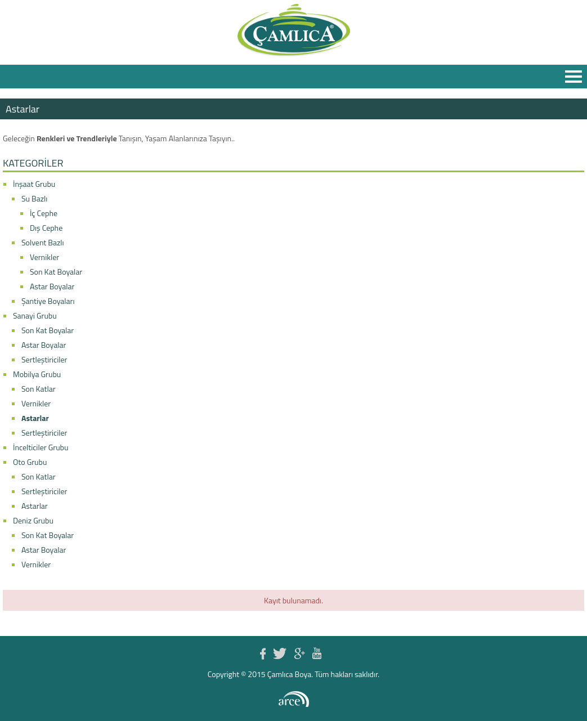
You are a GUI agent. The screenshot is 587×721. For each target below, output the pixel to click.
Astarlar (35, 418)
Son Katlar (38, 389)
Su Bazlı (34, 198)
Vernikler (44, 257)
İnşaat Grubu (34, 184)
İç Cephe (43, 213)
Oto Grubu (30, 462)
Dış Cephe (46, 228)
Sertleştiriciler (44, 359)
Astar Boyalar (52, 286)
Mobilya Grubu (37, 374)
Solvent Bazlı (42, 242)
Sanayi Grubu (35, 315)
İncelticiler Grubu (40, 447)
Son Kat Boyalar (56, 271)
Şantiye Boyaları (48, 301)
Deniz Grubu (33, 520)
